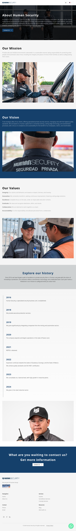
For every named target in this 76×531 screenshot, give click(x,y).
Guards (41, 496)
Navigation (5, 494)
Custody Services (43, 501)
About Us (4, 499)
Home (4, 496)
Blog (40, 507)
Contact (4, 505)
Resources (41, 505)
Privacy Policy (49, 525)
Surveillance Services (44, 499)
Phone (4, 507)
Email (3, 510)
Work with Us (42, 510)
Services (41, 494)
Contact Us (8, 30)
